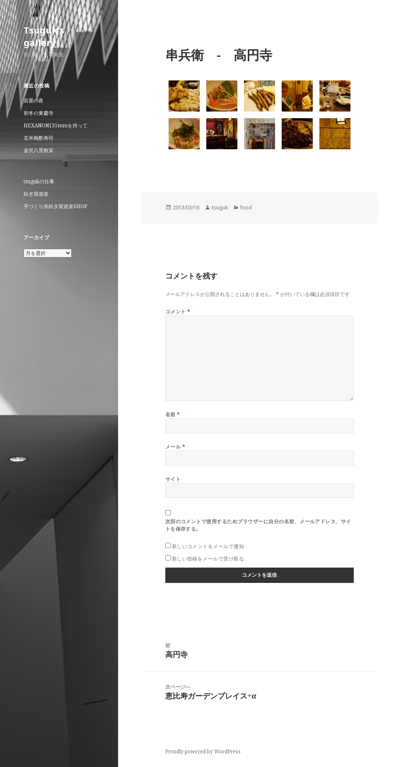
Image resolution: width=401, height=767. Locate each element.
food (246, 207)
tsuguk (220, 207)
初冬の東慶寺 (38, 113)
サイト (173, 479)
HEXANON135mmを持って (55, 125)
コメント (178, 311)
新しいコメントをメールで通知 (208, 546)
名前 (172, 414)
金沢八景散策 (38, 150)
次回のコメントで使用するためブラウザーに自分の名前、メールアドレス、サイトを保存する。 (258, 525)
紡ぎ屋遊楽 (36, 193)
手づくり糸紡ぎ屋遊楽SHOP (55, 206)
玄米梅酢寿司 (38, 137)
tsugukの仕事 (39, 181)
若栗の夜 (33, 100)
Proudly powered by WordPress (203, 751)
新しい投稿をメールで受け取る (208, 558)
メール (175, 446)
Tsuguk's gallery (44, 36)
